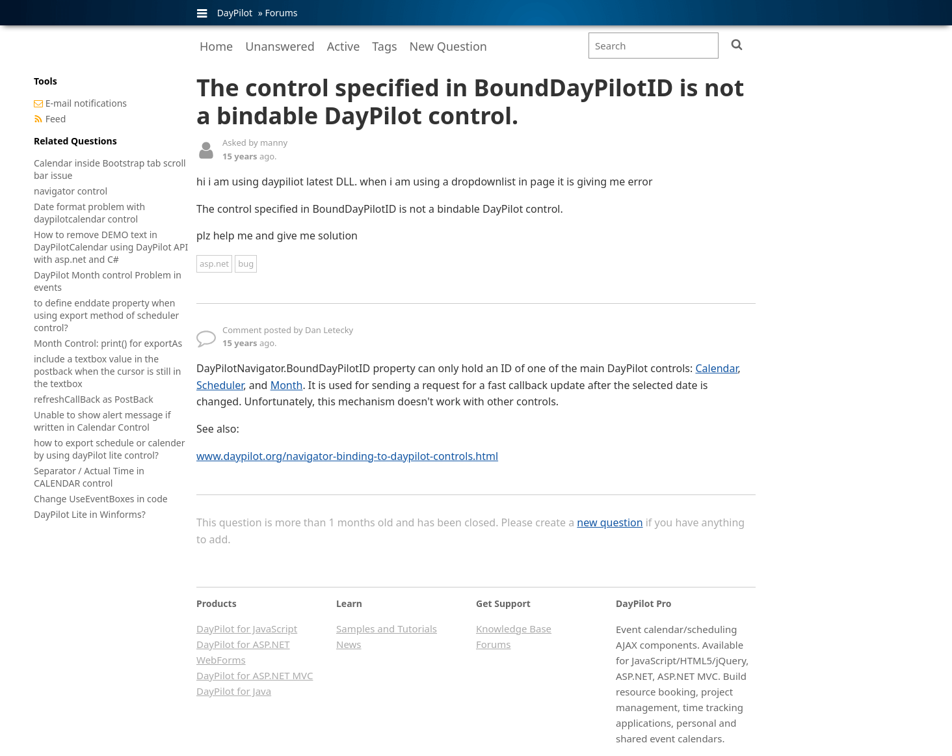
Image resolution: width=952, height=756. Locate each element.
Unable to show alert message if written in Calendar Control (102, 421)
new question (609, 522)
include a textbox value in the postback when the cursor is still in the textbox (107, 371)
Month (287, 385)
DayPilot (234, 13)
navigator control (70, 191)
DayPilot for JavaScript (246, 628)
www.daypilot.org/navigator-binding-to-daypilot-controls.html (347, 456)
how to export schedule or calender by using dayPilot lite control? (109, 449)
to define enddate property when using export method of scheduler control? (106, 315)
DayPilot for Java (233, 690)
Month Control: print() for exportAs (108, 343)
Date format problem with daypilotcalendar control (89, 212)
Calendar (716, 368)
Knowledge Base (513, 628)
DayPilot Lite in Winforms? (90, 514)
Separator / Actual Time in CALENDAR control (89, 477)
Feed (56, 119)
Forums (281, 13)
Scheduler (219, 385)
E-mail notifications (86, 103)
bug (246, 263)
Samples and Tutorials (386, 628)
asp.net (214, 263)
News (349, 644)
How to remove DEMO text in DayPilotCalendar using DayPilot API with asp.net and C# (111, 246)
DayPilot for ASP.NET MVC (254, 675)
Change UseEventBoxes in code (101, 499)
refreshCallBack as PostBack (93, 399)
